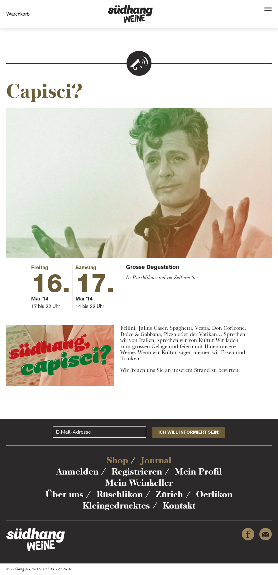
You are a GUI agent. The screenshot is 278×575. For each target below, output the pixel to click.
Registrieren (137, 471)
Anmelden (77, 471)
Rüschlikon (120, 494)
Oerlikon (214, 494)
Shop (117, 460)
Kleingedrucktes (116, 505)
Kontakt (179, 505)
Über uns (65, 494)
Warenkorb (18, 14)
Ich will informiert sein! (188, 432)
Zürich (169, 494)
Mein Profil (198, 471)
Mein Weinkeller (139, 482)
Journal (156, 460)
